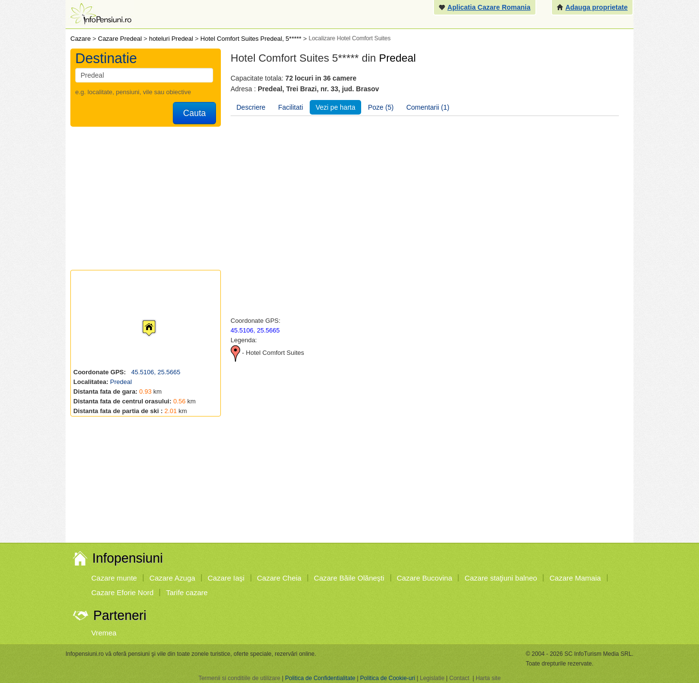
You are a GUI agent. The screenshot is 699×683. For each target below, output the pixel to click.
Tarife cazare (187, 592)
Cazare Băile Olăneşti (349, 578)
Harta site (488, 678)
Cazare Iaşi (226, 578)
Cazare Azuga (172, 578)
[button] (141, 318)
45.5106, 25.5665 (155, 372)
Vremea (103, 632)
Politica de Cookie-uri (387, 678)
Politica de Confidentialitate (320, 678)
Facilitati (290, 107)
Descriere (251, 107)
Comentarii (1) (427, 107)
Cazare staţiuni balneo (501, 578)
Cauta (194, 113)
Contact (459, 678)
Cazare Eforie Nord (122, 592)
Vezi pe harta (335, 107)
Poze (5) (381, 107)
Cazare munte (114, 578)
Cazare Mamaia (575, 578)
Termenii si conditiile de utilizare (240, 678)
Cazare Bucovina (424, 578)
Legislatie (432, 678)
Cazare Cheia (279, 578)
